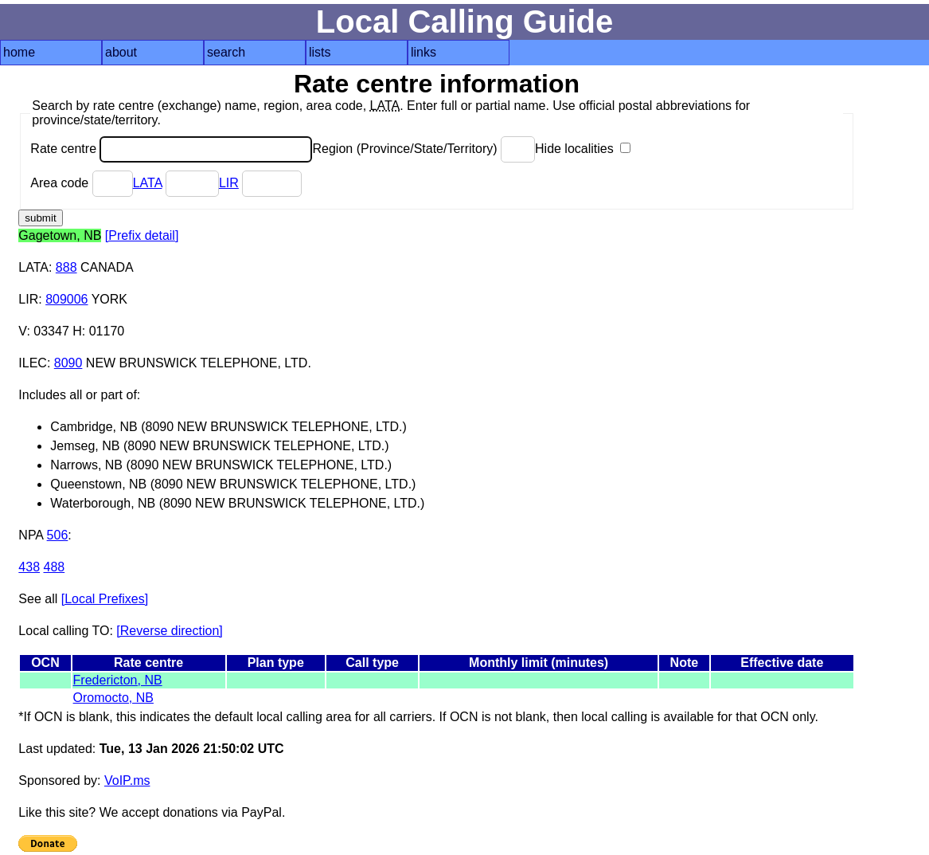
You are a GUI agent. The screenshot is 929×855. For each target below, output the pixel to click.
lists (320, 52)
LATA (147, 183)
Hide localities (582, 148)
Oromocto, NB (113, 697)
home (19, 52)
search (226, 52)
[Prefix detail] (141, 235)
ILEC (32, 363)
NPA (30, 535)
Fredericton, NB (117, 680)
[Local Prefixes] (104, 599)
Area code (81, 183)
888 (66, 267)
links (423, 52)
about (121, 52)
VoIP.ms (127, 780)
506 (57, 535)
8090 (68, 363)
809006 (66, 299)
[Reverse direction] (169, 630)
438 (29, 567)
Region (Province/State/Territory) (423, 148)
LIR (229, 183)
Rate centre (171, 148)
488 (53, 567)
